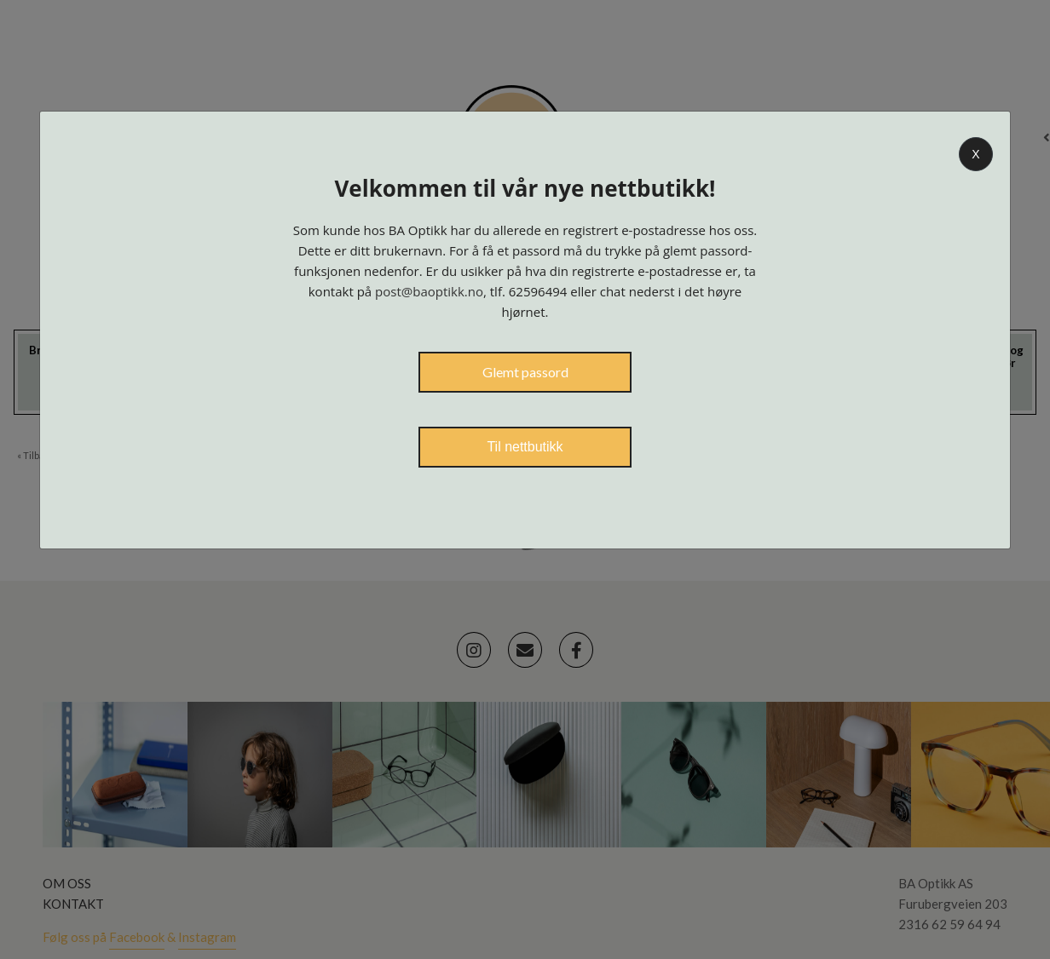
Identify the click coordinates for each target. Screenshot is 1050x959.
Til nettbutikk (524, 446)
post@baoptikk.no (429, 291)
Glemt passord (525, 372)
